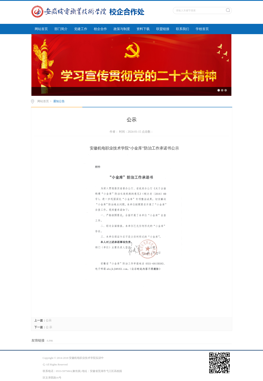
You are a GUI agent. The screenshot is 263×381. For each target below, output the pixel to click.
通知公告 (59, 101)
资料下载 (143, 29)
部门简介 (61, 29)
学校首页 (202, 29)
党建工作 (80, 29)
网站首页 (41, 29)
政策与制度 (122, 29)
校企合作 (100, 29)
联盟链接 (162, 29)
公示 (49, 320)
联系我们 (182, 29)
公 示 (49, 327)
